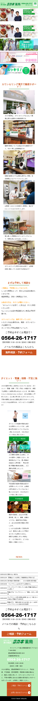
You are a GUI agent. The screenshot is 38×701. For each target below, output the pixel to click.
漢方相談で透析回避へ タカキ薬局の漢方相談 (21, 581)
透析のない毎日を (12, 574)
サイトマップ (14, 648)
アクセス (35, 648)
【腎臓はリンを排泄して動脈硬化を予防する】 (21, 577)
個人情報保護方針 (25, 648)
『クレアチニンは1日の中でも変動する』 (19, 584)
